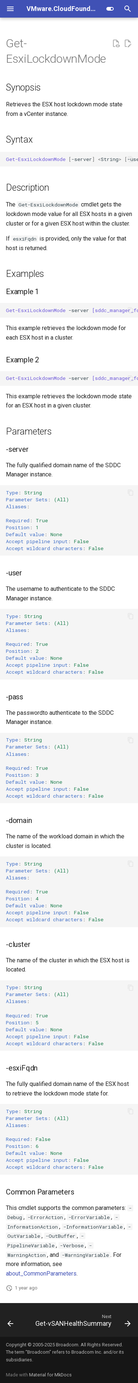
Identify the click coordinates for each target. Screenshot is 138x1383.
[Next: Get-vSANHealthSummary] (82, 1322)
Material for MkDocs (50, 1374)
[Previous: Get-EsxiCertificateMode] (10, 1322)
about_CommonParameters (41, 1273)
